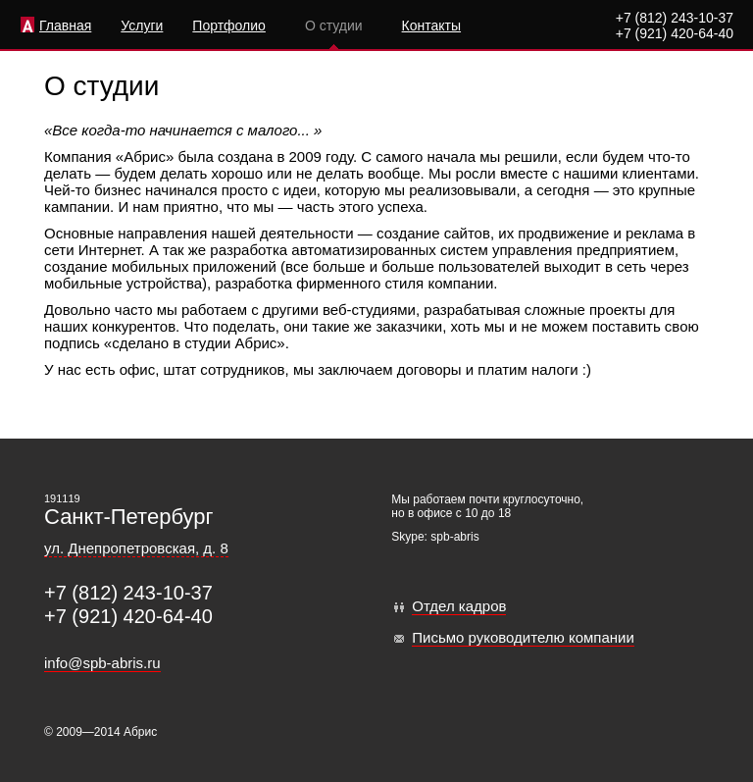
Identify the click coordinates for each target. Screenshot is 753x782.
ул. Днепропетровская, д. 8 (136, 548)
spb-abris (454, 537)
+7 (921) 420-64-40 (674, 33)
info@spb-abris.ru (102, 662)
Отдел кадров (459, 606)
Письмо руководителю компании (523, 637)
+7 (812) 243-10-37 (674, 18)
